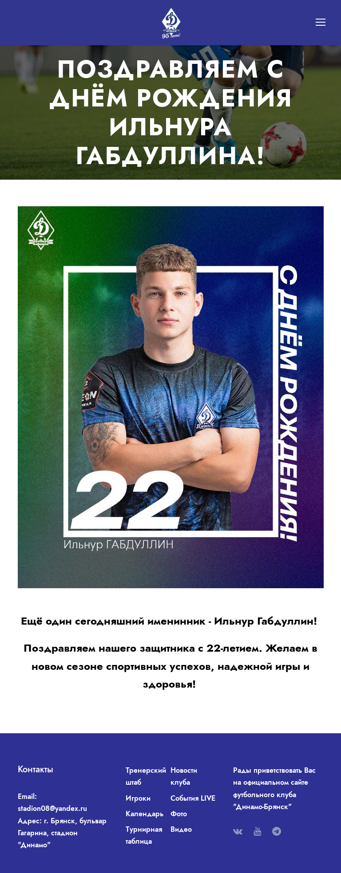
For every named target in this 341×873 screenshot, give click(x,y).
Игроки (138, 798)
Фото (178, 814)
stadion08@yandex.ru (52, 808)
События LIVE (192, 798)
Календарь (144, 814)
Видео (181, 829)
